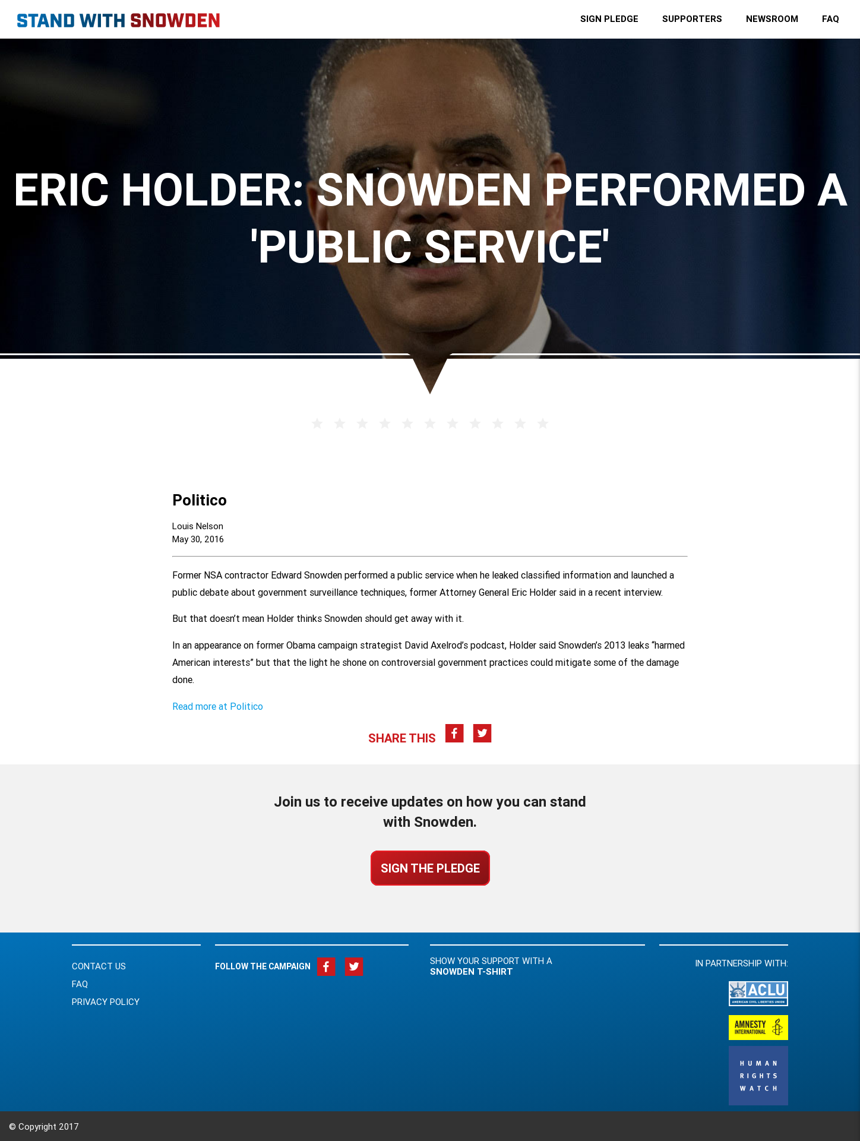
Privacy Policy (106, 1001)
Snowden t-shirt (471, 971)
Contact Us (99, 966)
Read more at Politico (217, 706)
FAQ (80, 984)
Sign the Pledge (430, 868)
